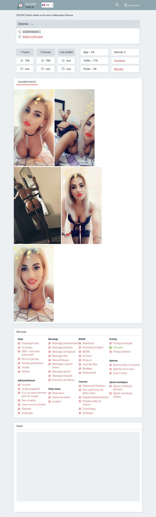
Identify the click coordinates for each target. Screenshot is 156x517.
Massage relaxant (62, 375)
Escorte (26, 384)
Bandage (87, 368)
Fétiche (26, 371)
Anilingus (88, 412)
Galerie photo (27, 81)
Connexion (132, 5)
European (119, 60)
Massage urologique (63, 351)
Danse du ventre (61, 397)
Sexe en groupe (30, 358)
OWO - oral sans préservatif (31, 353)
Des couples (29, 400)
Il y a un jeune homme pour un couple (34, 394)
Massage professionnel (65, 343)
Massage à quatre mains (62, 365)
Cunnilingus (89, 408)
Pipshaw (26, 408)
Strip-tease (58, 393)
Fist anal (118, 347)
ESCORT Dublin (24, 15)
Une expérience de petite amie (93, 391)
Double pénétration (32, 363)
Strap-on (87, 360)
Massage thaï (59, 355)
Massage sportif (61, 371)
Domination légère (93, 347)
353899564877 (31, 31)
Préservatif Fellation (94, 385)
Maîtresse (88, 343)
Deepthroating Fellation (96, 397)
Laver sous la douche (34, 404)
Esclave (87, 355)
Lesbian (56, 401)
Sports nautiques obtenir (122, 395)
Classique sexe (30, 343)
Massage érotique (62, 347)
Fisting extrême (122, 351)
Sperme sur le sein (123, 369)
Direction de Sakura (63, 379)
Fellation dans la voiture (92, 403)
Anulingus (27, 412)
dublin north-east (42, 15)
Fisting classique (122, 343)
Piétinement (89, 372)
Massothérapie (60, 360)
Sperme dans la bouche (126, 364)
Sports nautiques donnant (122, 388)
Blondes (118, 69)
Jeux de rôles (90, 364)
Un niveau (27, 347)
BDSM (86, 351)
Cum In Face (120, 373)
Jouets (25, 367)
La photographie (31, 388)
